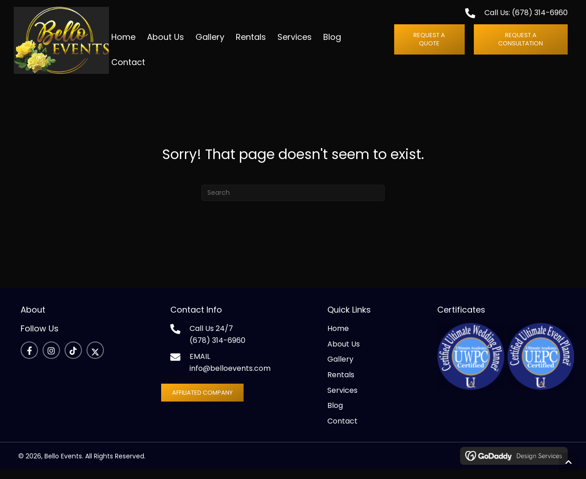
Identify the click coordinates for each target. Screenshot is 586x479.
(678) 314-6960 (540, 17)
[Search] (293, 202)
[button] (434, 44)
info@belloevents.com (230, 378)
